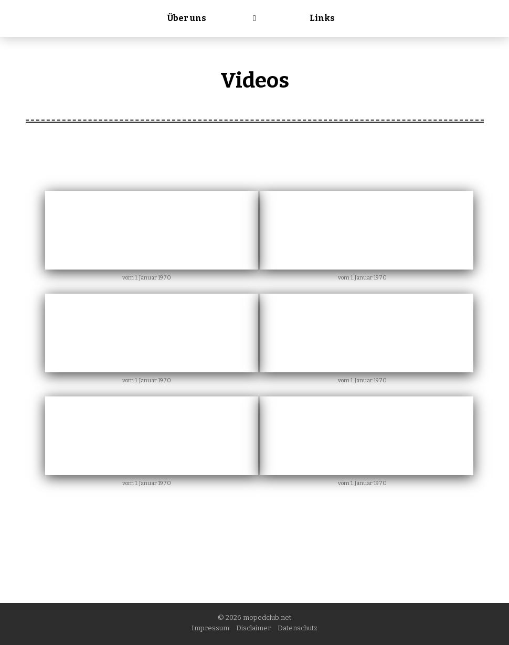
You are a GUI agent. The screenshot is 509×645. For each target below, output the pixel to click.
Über (186, 18)
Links (322, 18)
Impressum (210, 628)
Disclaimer (253, 628)
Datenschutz (297, 628)
